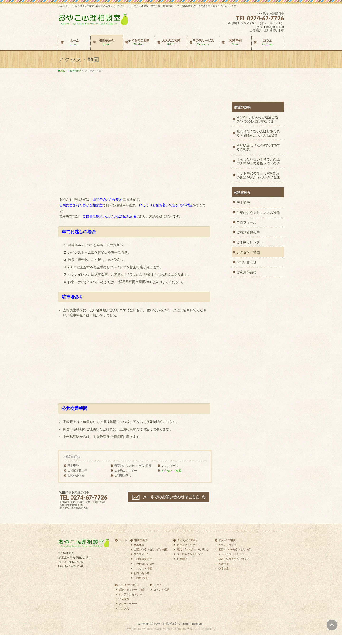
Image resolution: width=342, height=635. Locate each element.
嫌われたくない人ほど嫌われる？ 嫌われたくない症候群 (258, 133)
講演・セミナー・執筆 (132, 589)
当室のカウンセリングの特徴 (132, 465)
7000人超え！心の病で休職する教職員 (258, 147)
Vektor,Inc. (194, 628)
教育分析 (223, 563)
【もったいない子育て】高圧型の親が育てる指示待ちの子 (258, 161)
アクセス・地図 (171, 470)
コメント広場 (161, 589)
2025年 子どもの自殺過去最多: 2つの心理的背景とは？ (257, 119)
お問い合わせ (76, 475)
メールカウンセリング (190, 554)
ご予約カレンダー (125, 470)
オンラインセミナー (130, 594)
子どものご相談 (187, 540)
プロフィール (169, 465)
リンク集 (124, 608)
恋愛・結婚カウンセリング (234, 559)
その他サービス (129, 585)
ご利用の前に (122, 475)
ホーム (123, 540)
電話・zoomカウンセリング (234, 549)
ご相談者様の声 (77, 470)
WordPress (149, 628)
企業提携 (124, 598)
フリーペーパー (128, 603)
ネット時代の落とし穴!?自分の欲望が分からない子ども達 (258, 175)
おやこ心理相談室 (165, 623)
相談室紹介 (72, 457)
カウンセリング (186, 545)
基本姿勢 (73, 465)
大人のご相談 (227, 540)
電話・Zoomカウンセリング (193, 549)
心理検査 (182, 559)
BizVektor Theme (171, 628)
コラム (158, 585)
